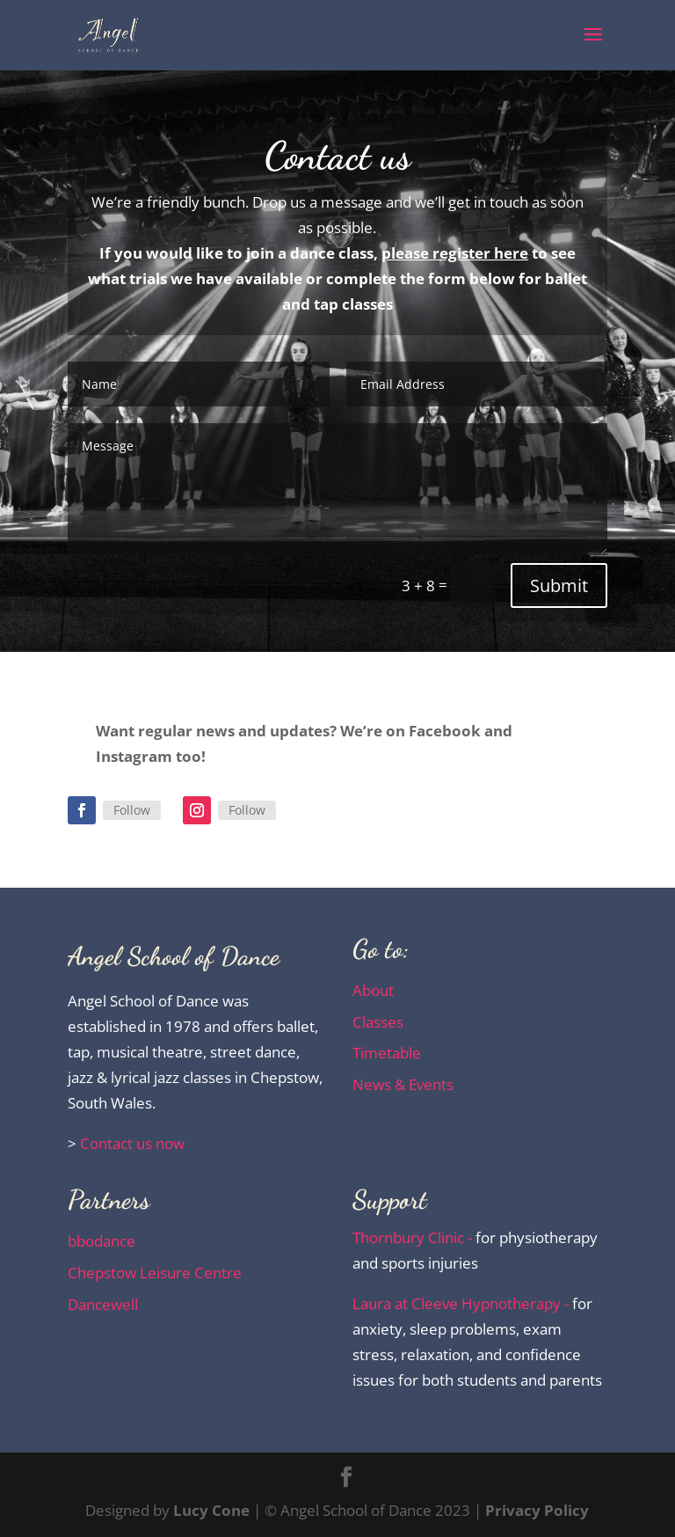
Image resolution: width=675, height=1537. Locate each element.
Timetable (386, 1053)
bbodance (101, 1241)
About (373, 990)
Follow (131, 809)
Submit (559, 585)
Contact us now (132, 1143)
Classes (377, 1022)
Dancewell (103, 1304)
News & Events (403, 1084)
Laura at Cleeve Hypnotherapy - (462, 1303)
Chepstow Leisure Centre (155, 1273)
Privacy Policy (537, 1510)
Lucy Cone (211, 1510)
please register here (454, 253)
